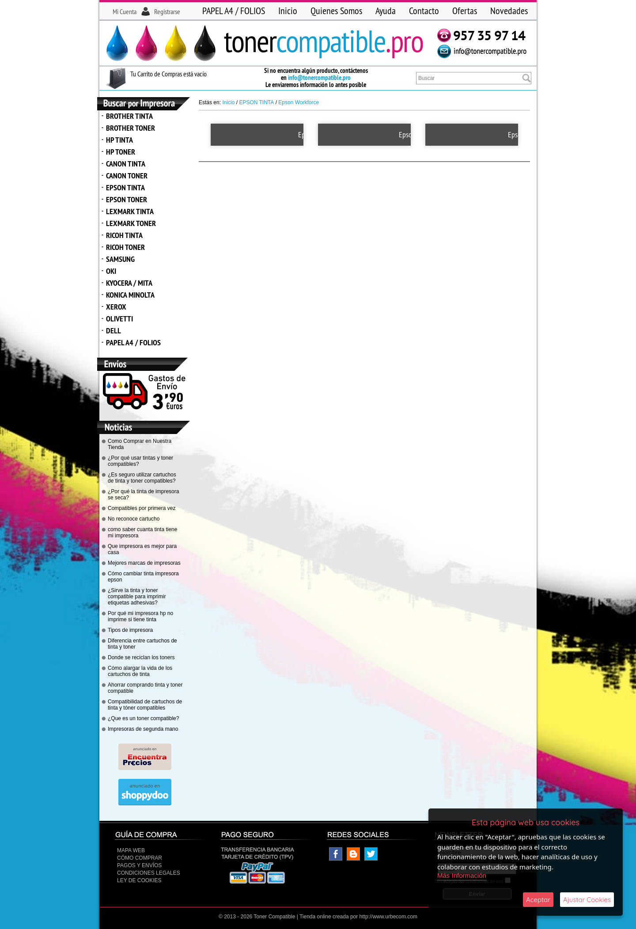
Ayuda (385, 10)
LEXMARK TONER (131, 223)
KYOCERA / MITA (129, 283)
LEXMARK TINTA (130, 211)
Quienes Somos (336, 10)
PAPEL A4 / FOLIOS (233, 10)
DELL (113, 330)
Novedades (509, 10)
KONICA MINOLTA (130, 295)
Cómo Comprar (139, 858)
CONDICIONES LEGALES (148, 873)
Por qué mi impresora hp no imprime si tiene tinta (140, 616)
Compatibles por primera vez (141, 508)
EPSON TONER (126, 199)
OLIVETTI (119, 318)
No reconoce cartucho (133, 519)
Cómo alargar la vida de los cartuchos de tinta (140, 671)
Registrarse (167, 11)
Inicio (287, 10)
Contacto (424, 10)
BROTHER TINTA (129, 116)
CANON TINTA (125, 164)
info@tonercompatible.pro (319, 77)
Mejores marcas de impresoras (144, 563)
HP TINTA (119, 140)
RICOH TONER (125, 247)
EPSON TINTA (125, 187)
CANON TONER (127, 175)
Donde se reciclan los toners (141, 657)
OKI (111, 271)
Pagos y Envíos (139, 865)
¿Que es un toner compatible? (143, 718)
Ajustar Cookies (587, 899)
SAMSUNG (120, 259)
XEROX (116, 307)
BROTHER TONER (130, 128)
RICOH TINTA (124, 235)
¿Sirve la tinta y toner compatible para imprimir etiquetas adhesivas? (137, 596)
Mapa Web (131, 850)
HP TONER (120, 152)
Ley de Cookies (139, 880)
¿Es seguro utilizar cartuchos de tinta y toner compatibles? (142, 478)
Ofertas (464, 10)
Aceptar (538, 899)
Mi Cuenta (124, 11)
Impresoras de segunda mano (143, 729)
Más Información (461, 875)
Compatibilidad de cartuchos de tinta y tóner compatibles (145, 705)
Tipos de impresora (130, 630)
